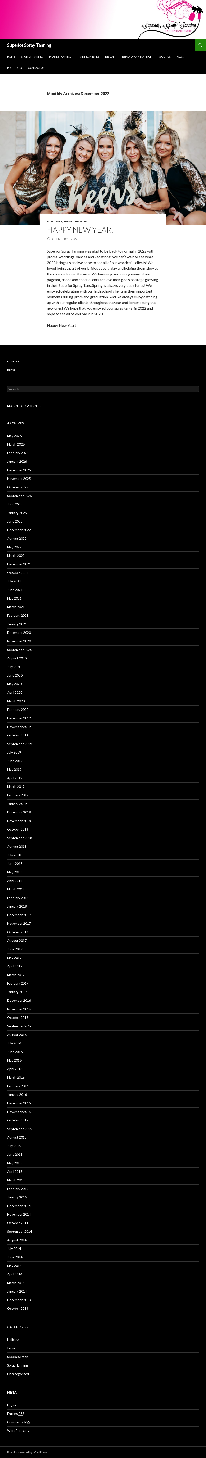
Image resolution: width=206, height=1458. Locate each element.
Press (11, 370)
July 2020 (14, 667)
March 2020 (16, 701)
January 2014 (17, 1291)
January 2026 (17, 461)
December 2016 (19, 1000)
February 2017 (17, 983)
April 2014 (14, 1274)
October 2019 (17, 735)
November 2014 (19, 1214)
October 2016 (17, 1017)
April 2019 (14, 778)
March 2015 (16, 1180)
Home (11, 56)
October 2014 (17, 1223)
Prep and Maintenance (136, 56)
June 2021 (15, 590)
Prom (11, 1348)
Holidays (54, 221)
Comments (18, 1422)
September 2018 (19, 838)
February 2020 (17, 709)
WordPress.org (18, 1431)
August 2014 (17, 1240)
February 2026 (17, 453)
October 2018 (17, 829)
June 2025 (15, 504)
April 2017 (14, 966)
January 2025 (17, 513)
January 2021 (17, 624)
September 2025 (19, 496)
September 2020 (19, 650)
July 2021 (14, 581)
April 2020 (14, 692)
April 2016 (14, 1069)
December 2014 (19, 1206)
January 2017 (17, 992)
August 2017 (17, 940)
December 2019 (19, 718)
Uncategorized (18, 1374)
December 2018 (19, 812)
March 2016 (16, 1077)
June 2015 (15, 1154)
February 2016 (17, 1086)
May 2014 (14, 1266)
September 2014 (19, 1231)
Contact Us (36, 67)
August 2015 (17, 1137)
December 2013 (19, 1300)
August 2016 (17, 1035)
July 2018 (14, 855)
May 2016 (14, 1060)
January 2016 (17, 1094)
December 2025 (19, 470)
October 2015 (17, 1120)
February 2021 (17, 615)
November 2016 (19, 1009)
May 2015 (14, 1163)
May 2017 (14, 958)
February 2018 (17, 898)
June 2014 (15, 1257)
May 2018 (14, 872)
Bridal (109, 56)
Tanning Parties (88, 56)
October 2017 (17, 932)
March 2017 (16, 975)
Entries (15, 1413)
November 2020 (19, 641)
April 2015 (14, 1171)
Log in (11, 1405)
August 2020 (17, 658)
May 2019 (14, 769)
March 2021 (16, 607)
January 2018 (17, 906)
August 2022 (17, 538)
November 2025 (19, 478)
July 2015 (14, 1146)
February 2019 (17, 795)
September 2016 (19, 1026)
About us (164, 56)
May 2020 (14, 684)
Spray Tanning (75, 221)
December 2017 (19, 915)
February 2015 (17, 1189)
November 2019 (19, 727)
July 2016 (14, 1043)
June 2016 (15, 1052)
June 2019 (15, 761)
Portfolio (14, 67)
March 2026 (16, 444)
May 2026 (14, 436)
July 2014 (14, 1248)
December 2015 (19, 1103)
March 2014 (16, 1283)
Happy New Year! (80, 229)
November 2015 (19, 1112)
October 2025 (17, 487)
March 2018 (16, 889)
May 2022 (14, 547)
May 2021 (14, 598)
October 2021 (17, 573)
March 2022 (16, 555)
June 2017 (15, 949)
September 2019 (19, 744)
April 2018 (14, 881)
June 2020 (15, 675)
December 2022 (19, 530)
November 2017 (19, 923)
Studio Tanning (32, 56)
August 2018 (17, 846)
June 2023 (15, 521)
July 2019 (14, 752)
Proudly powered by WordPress (27, 1452)
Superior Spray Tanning (29, 45)
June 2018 (15, 863)
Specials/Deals (18, 1357)
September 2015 (19, 1129)
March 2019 (16, 786)
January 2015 (17, 1197)
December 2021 (19, 564)
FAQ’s (180, 56)
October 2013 (17, 1308)
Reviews (13, 361)
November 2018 (19, 821)
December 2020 (19, 632)
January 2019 (17, 804)
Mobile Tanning (60, 56)
